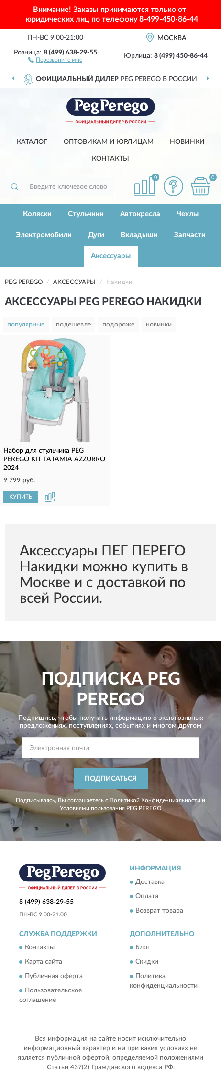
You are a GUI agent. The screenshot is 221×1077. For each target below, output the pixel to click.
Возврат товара (159, 911)
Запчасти (190, 235)
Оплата (146, 896)
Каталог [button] (32, 142)
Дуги (96, 235)
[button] (55, 59)
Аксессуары (111, 256)
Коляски (37, 214)
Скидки (146, 962)
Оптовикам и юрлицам (109, 142)
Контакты (110, 158)
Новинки (187, 142)
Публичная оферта (54, 976)
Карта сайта (43, 962)
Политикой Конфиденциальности (155, 800)
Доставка (150, 882)
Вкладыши (139, 235)
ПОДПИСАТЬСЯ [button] (111, 778)
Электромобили (44, 235)
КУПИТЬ (20, 497)
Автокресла (140, 214)
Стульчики (86, 214)
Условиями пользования (92, 808)
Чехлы (188, 214)
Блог (142, 948)
